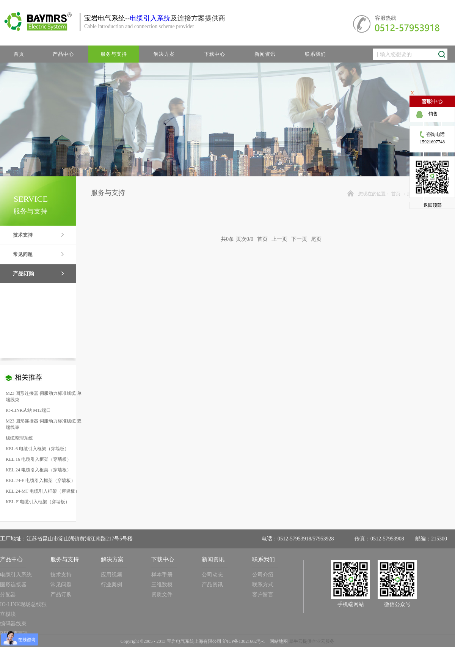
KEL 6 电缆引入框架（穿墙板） (37, 448)
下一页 (299, 239)
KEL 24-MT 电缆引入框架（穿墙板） (43, 491)
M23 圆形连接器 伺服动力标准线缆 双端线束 (44, 424)
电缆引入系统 (150, 18)
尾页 (316, 239)
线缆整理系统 (19, 438)
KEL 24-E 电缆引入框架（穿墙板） (40, 480)
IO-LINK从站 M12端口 (28, 410)
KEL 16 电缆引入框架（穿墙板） (38, 459)
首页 (19, 54)
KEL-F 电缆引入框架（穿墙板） (38, 501)
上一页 (279, 239)
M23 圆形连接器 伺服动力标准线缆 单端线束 (44, 396)
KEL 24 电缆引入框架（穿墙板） (38, 470)
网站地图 (277, 641)
